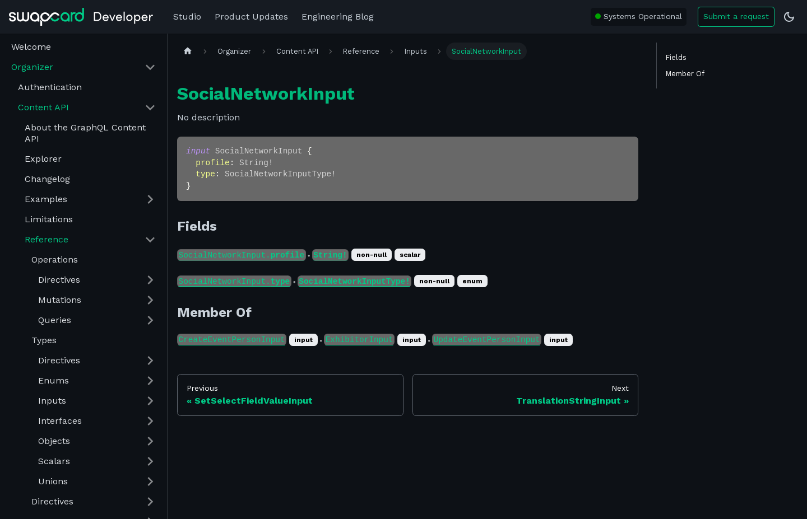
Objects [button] (54, 441)
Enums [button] (53, 380)
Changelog (47, 179)
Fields (676, 57)
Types (44, 340)
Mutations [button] (59, 299)
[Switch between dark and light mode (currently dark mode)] (789, 17)
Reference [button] (46, 239)
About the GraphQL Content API (85, 133)
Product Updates (251, 16)
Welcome (31, 46)
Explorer (43, 158)
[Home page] (187, 51)
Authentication (50, 87)
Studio (187, 16)
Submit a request (736, 16)
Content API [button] (43, 107)
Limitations (49, 219)
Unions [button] (53, 481)
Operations (54, 259)
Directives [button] (59, 279)
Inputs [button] (52, 400)
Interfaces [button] (60, 420)
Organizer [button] (32, 67)
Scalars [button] (54, 461)
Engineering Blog (338, 16)
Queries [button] (54, 320)
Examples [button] (46, 199)
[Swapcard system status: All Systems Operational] (639, 16)
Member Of (685, 73)
